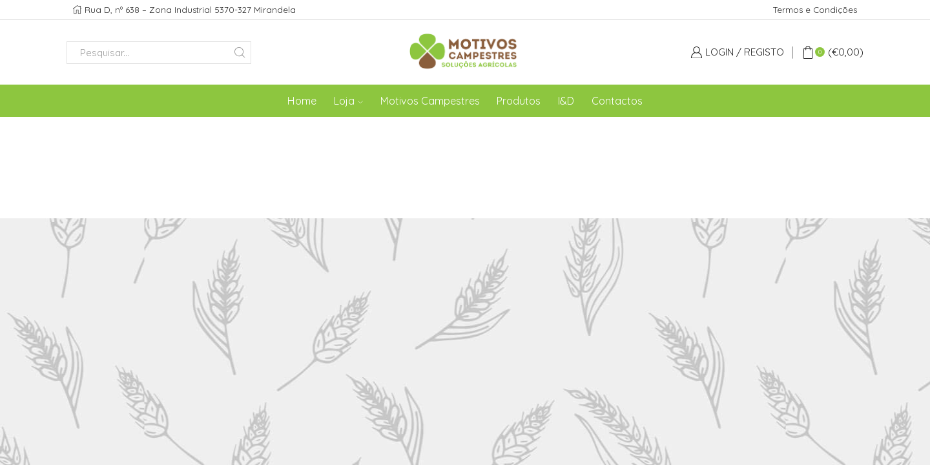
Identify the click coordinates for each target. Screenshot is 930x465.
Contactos (617, 100)
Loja (348, 100)
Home (301, 100)
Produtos (519, 100)
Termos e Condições (815, 10)
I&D (566, 100)
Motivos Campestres (430, 100)
